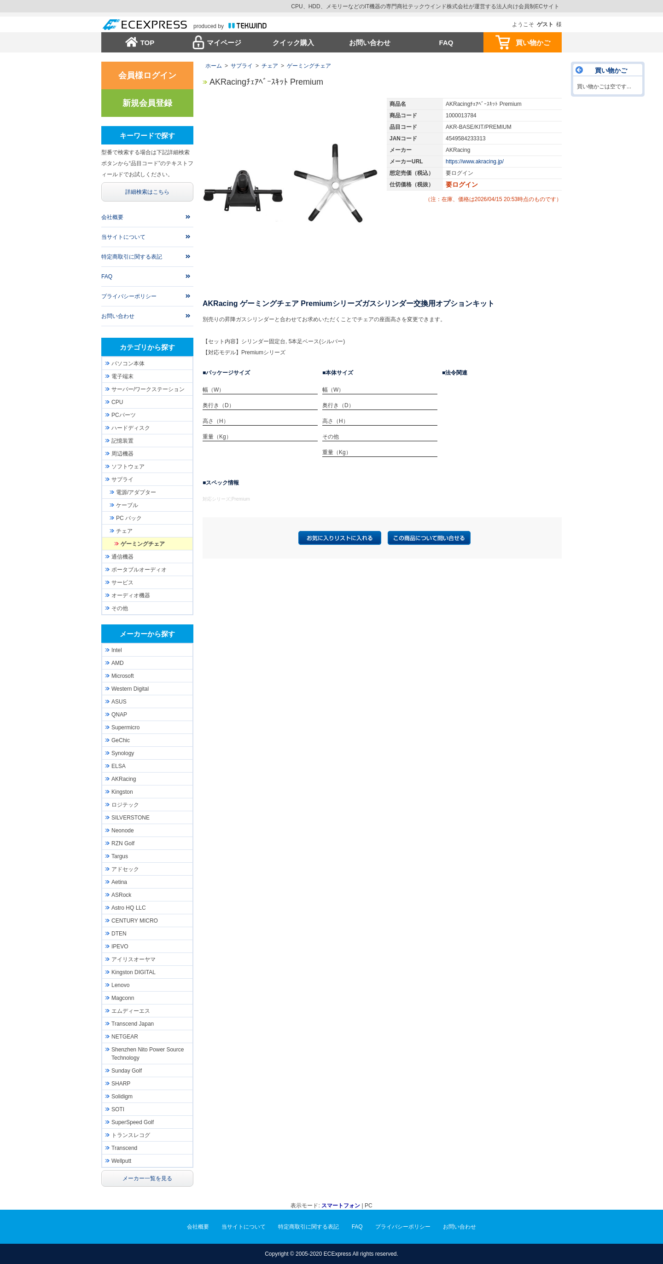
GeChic (120, 740)
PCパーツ (123, 415)
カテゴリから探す (147, 347)
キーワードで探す (147, 135)
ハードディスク (130, 428)
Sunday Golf (126, 1071)
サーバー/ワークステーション (148, 389)
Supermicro (125, 727)
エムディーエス (130, 1011)
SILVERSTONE (130, 817)
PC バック (129, 518)
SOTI (117, 1109)
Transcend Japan (132, 1024)
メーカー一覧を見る (147, 1178)
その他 (119, 608)
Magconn (122, 998)
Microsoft (122, 676)
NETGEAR (124, 1036)
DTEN (119, 933)
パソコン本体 (128, 363)
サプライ (242, 66)
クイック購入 (293, 42)
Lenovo (120, 985)
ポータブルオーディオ (139, 569)
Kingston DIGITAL (133, 972)
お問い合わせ (369, 42)
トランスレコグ (130, 1135)
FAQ (446, 42)
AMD (117, 663)
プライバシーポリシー (129, 296)
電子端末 (122, 376)
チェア (270, 66)
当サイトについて (123, 237)
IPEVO (119, 946)
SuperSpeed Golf (132, 1122)
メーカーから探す (147, 634)
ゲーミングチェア (309, 66)
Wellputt (121, 1161)
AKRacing (123, 779)
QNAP (119, 714)
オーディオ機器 (130, 595)
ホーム (213, 66)
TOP (147, 42)
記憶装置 (122, 441)
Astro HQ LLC (128, 908)
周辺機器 (122, 453)
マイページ (224, 42)
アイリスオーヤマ (133, 959)
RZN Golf (122, 843)
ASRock (121, 895)
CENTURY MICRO (134, 921)
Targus (119, 856)
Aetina (119, 882)
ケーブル (127, 505)
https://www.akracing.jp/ (475, 161)
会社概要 (112, 217)
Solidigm (122, 1096)
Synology (122, 753)
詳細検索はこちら (147, 192)
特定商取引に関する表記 (131, 257)
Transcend (124, 1148)
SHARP (120, 1083)
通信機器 (122, 557)
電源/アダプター (136, 492)
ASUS (119, 701)
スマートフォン (340, 1205)
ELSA (118, 766)
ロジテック (125, 805)
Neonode (122, 830)
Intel (116, 650)
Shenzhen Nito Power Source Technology (147, 1053)
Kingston (122, 792)
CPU (117, 402)
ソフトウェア (128, 466)
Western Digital (130, 689)
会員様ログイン (147, 75)
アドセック (125, 869)
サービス (122, 582)
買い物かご (533, 42)
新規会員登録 (147, 103)
